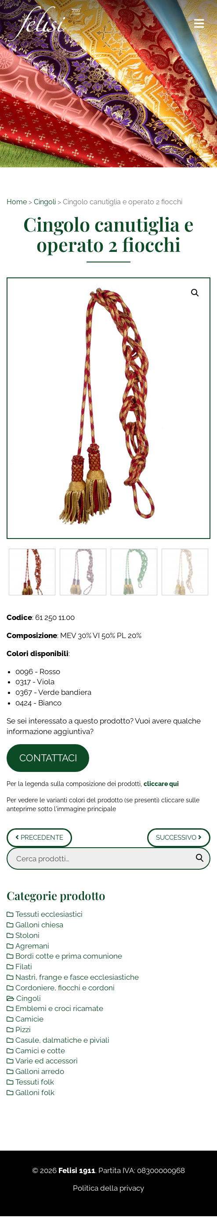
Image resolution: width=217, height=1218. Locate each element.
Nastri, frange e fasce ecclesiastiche (77, 977)
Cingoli (45, 202)
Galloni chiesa (39, 924)
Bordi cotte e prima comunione (68, 956)
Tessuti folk (34, 1082)
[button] (195, 293)
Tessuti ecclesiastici (49, 914)
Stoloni (27, 935)
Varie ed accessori (46, 1060)
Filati (23, 966)
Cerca (199, 858)
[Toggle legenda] (161, 783)
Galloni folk (34, 1092)
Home (17, 202)
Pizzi (23, 1029)
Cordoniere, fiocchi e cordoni (65, 987)
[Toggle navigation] (199, 24)
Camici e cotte (40, 1050)
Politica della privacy (108, 1188)
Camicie (29, 1019)
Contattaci (48, 758)
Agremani (32, 945)
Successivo (179, 838)
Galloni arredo (39, 1071)
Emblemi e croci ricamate (59, 1008)
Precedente (39, 838)
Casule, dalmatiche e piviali (62, 1040)
